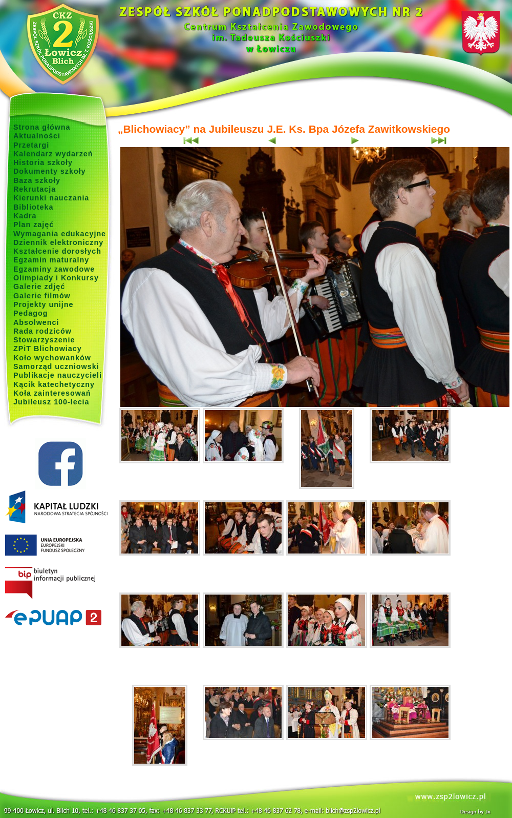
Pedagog (30, 313)
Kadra (25, 216)
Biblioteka (33, 207)
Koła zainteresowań (52, 393)
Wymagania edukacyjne (59, 234)
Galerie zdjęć (39, 286)
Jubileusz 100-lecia (51, 402)
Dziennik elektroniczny (58, 242)
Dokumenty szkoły (49, 171)
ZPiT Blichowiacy (47, 348)
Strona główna (42, 127)
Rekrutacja (34, 189)
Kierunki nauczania (51, 198)
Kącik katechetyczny (54, 384)
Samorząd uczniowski (56, 366)
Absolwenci (36, 322)
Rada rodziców (42, 331)
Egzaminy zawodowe (54, 269)
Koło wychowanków (52, 358)
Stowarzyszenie (44, 340)
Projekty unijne (43, 304)
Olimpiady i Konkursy (56, 278)
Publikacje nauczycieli (57, 375)
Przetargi (31, 145)
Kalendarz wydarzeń (53, 154)
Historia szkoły (43, 162)
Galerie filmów (42, 296)
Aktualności (36, 136)
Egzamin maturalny (51, 260)
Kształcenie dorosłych (57, 251)
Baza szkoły (36, 180)
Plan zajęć (33, 224)
